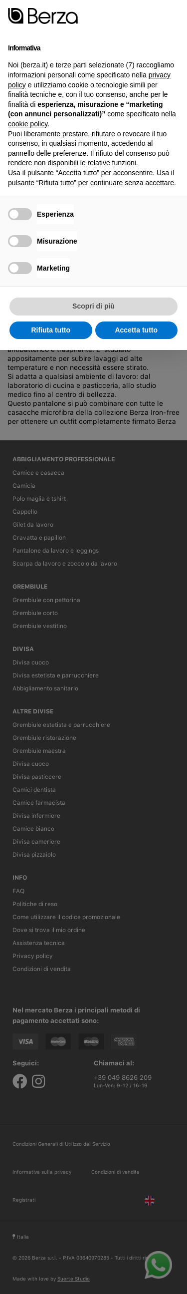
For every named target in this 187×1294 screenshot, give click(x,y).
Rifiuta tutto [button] (50, 330)
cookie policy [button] (27, 124)
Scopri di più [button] (93, 306)
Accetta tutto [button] (136, 330)
